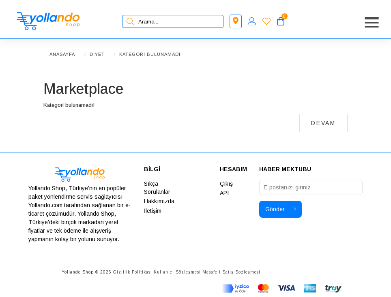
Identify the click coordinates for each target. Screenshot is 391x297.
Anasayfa (62, 54)
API (224, 193)
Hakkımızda (159, 201)
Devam (323, 123)
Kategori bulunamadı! (150, 54)
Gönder (280, 209)
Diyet (97, 54)
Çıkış (226, 183)
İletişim (152, 211)
